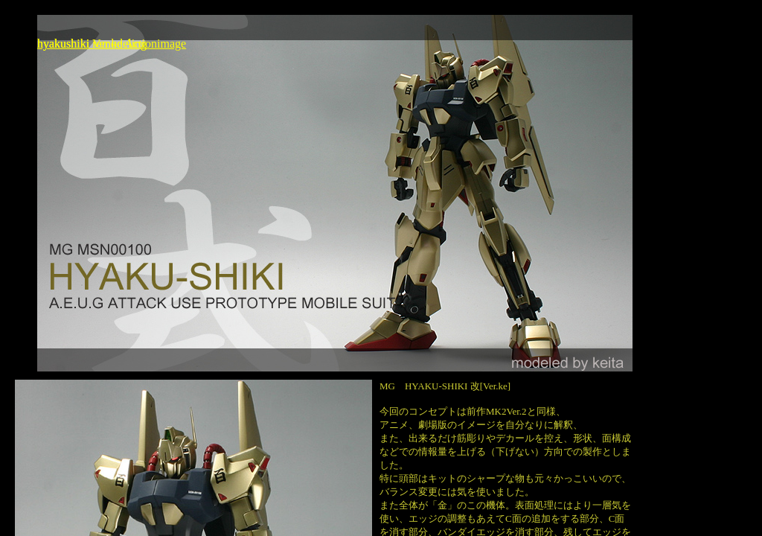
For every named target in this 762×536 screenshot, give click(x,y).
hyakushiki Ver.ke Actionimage (111, 43)
